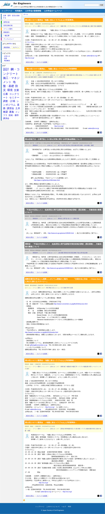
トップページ (6, 11)
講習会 (10, 108)
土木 (98, 75)
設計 (62, 75)
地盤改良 (69, 366)
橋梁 (5, 112)
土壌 (63, 145)
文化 (53, 287)
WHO (68, 287)
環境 (10, 90)
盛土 (89, 26)
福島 (75, 145)
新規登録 (7, 47)
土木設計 (91, 75)
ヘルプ (64, 506)
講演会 (80, 75)
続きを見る (30, 62)
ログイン (16, 47)
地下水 (60, 145)
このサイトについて (53, 506)
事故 (50, 287)
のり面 (75, 428)
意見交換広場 (7, 25)
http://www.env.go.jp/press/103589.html (60, 268)
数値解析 (50, 77)
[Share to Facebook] (101, 62)
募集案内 (35, 145)
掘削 (92, 26)
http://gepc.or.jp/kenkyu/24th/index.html (47, 180)
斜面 (79, 428)
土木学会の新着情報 (33, 11)
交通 (71, 287)
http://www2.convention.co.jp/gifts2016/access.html (70, 304)
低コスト (70, 218)
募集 (11, 112)
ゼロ (62, 287)
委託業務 (73, 252)
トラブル (69, 26)
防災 (73, 75)
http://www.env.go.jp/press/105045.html (61, 233)
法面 (29, 77)
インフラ (85, 75)
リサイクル (78, 26)
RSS (69, 506)
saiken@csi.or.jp (92, 56)
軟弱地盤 (84, 26)
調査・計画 (83, 145)
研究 (78, 145)
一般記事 (6, 35)
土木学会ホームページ (53, 11)
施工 (65, 75)
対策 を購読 (24, 500)
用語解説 (7, 60)
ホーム (25, 14)
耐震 (95, 75)
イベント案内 (37, 26)
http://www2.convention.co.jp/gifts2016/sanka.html (41, 332)
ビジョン (57, 287)
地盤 (62, 26)
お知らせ (52, 26)
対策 (65, 26)
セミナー (14, 97)
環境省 (60, 218)
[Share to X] (98, 62)
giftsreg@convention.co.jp (38, 345)
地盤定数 (85, 366)
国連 (65, 287)
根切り (36, 77)
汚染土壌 (79, 252)
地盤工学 (74, 366)
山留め (40, 77)
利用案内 (18, 11)
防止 (69, 145)
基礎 (70, 75)
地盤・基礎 (90, 145)
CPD (63, 77)
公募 (59, 252)
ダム (73, 26)
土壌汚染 (64, 218)
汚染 (66, 145)
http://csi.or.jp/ (29, 58)
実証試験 (85, 252)
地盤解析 (45, 77)
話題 (5, 58)
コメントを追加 (42, 62)
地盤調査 (99, 26)
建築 (87, 428)
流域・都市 (13, 115)
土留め (97, 428)
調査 (76, 75)
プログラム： (30, 42)
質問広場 (6, 22)
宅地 (95, 26)
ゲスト (10, 43)
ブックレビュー (8, 39)
